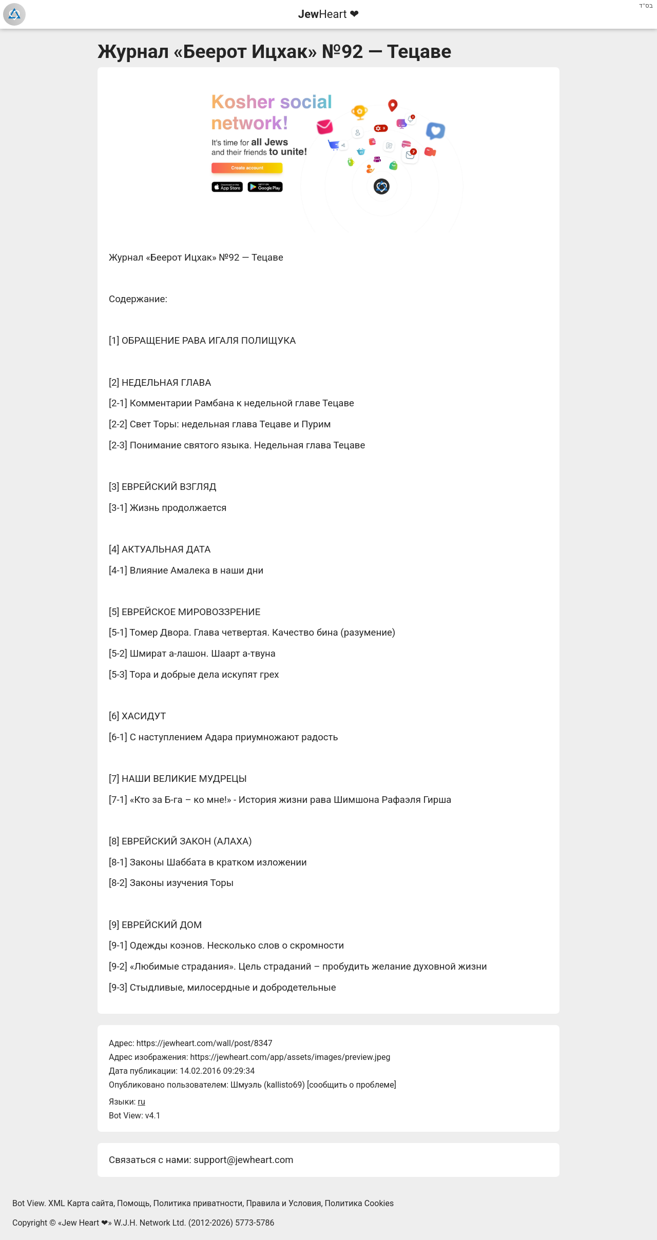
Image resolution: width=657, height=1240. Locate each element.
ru (141, 1102)
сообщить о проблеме (351, 1085)
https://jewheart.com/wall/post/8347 (205, 1043)
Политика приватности (198, 1203)
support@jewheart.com (243, 1160)
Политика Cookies (359, 1203)
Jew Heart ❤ (85, 1223)
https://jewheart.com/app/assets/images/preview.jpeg (290, 1057)
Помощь (133, 1203)
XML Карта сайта (80, 1203)
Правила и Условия (283, 1203)
